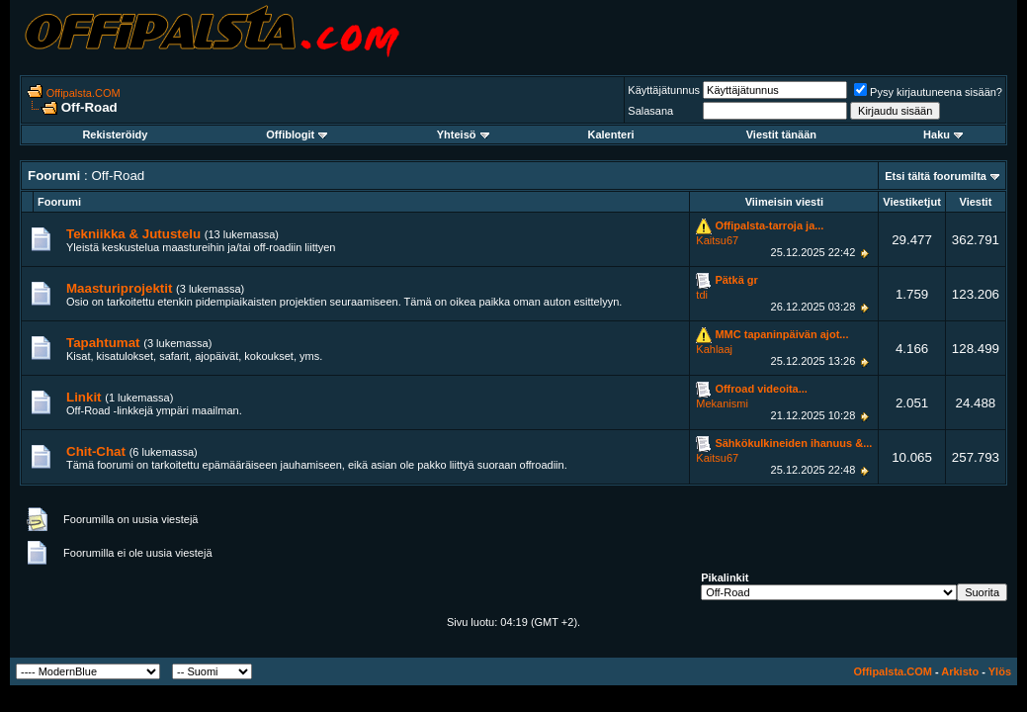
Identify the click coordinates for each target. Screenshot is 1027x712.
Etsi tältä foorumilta (935, 176)
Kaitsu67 (717, 240)
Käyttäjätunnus (664, 90)
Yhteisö (463, 134)
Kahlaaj (714, 349)
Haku (943, 134)
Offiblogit (296, 134)
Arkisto (960, 671)
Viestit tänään (781, 134)
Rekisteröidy (114, 134)
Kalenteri (611, 134)
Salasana (650, 111)
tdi (702, 295)
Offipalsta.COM (83, 93)
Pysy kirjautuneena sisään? (928, 92)
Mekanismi (722, 403)
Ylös (999, 671)
